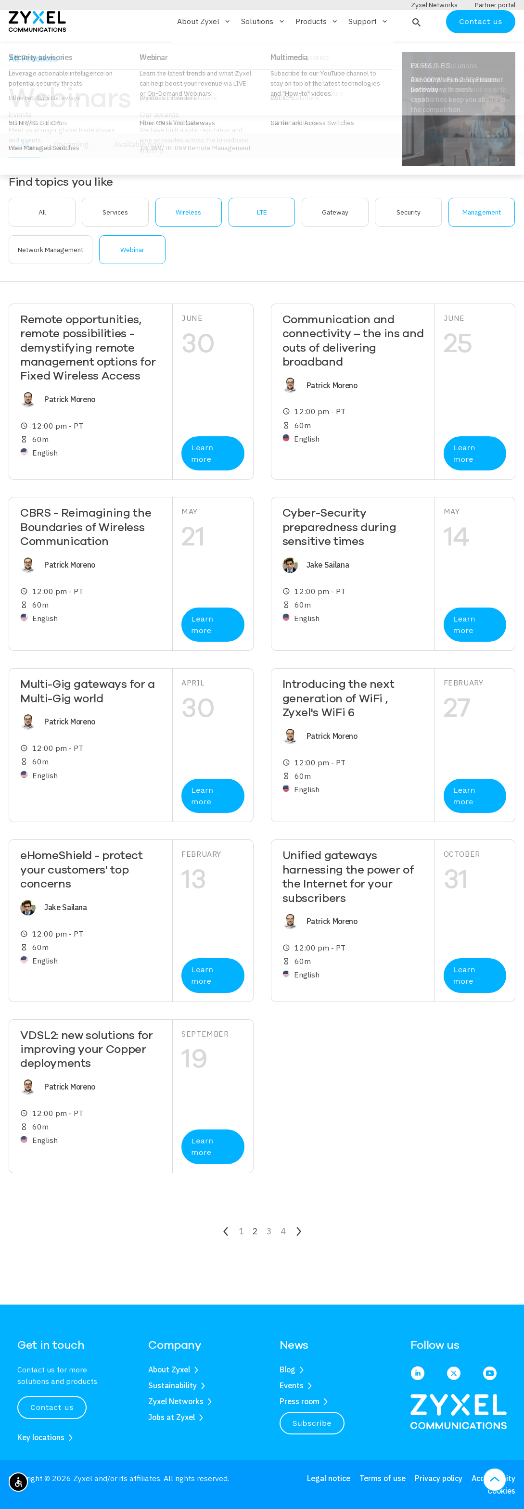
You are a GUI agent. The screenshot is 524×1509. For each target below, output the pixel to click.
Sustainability (172, 1385)
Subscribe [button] (312, 1423)
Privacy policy (438, 1479)
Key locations (40, 1437)
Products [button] (317, 49)
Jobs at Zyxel (171, 1417)
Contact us (480, 49)
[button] (415, 49)
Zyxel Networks (176, 1401)
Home (17, 83)
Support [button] (368, 49)
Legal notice (328, 1479)
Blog (287, 1370)
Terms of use (382, 1479)
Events (292, 1385)
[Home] (37, 48)
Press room (300, 1401)
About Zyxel (169, 1370)
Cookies (501, 1491)
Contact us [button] (52, 1407)
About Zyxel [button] (204, 49)
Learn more (202, 481)
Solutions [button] (263, 49)
